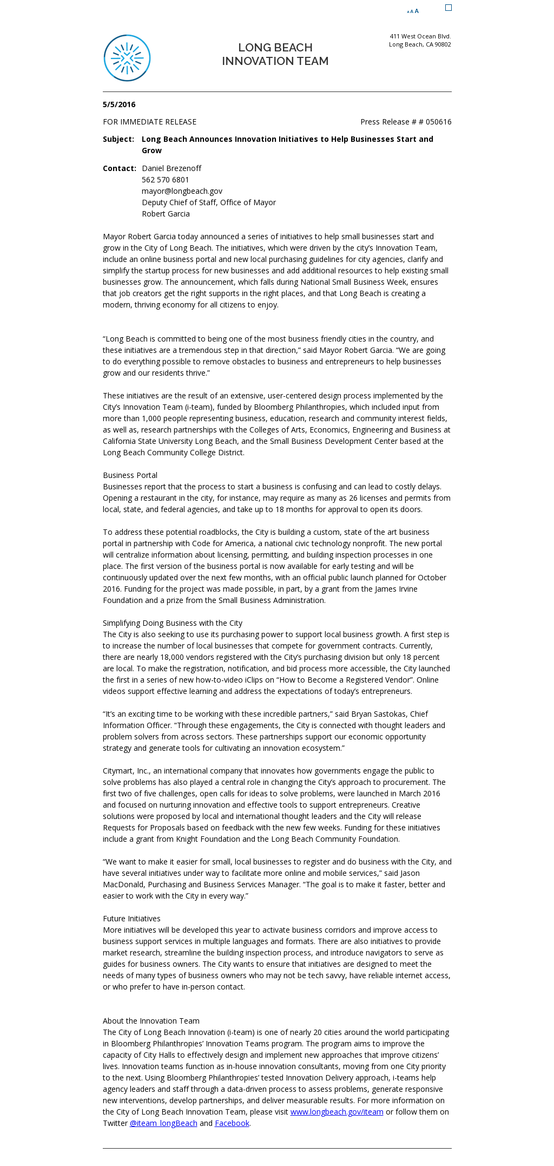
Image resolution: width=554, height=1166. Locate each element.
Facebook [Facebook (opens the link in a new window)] (232, 1123)
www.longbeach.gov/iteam (337, 1111)
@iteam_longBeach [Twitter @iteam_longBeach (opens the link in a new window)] (163, 1123)
